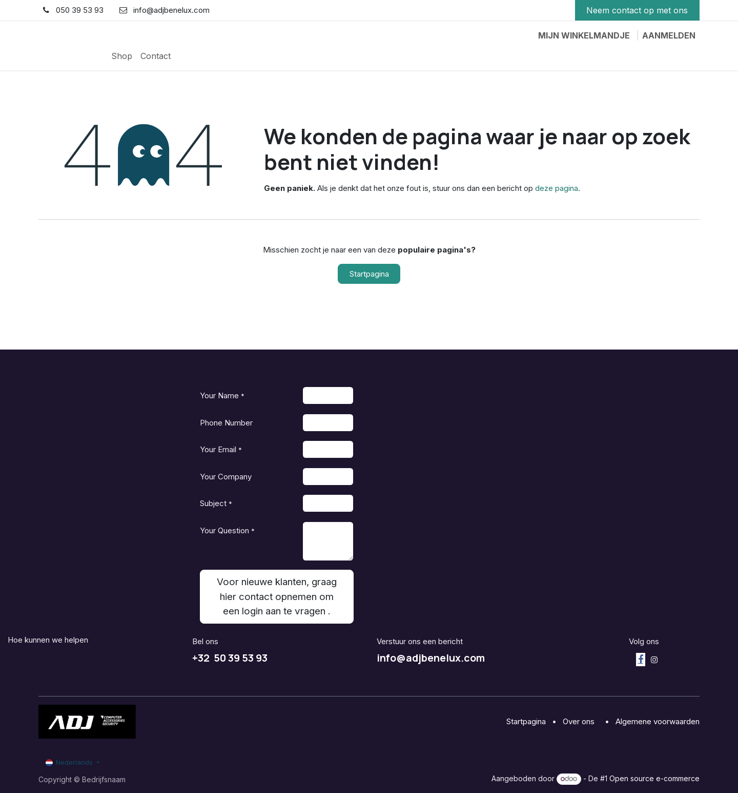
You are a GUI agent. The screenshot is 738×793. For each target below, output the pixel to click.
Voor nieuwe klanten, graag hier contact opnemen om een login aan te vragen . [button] (277, 596)
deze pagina (556, 188)
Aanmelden (668, 35)
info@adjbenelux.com (431, 658)
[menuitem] (121, 56)
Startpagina (369, 274)
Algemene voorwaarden (658, 721)
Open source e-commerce (654, 778)
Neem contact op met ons (637, 10)
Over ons (580, 721)
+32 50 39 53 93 (230, 658)
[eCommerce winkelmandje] (584, 35)
